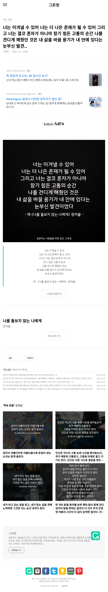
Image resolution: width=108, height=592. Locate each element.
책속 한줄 (7, 369)
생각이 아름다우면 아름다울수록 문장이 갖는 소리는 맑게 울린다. (28, 374)
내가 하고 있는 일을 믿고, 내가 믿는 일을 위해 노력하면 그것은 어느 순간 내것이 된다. (37, 381)
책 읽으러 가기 (54, 335)
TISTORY (54, 585)
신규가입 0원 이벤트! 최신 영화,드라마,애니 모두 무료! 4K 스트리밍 (42, 80)
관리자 (64, 585)
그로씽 (54, 4)
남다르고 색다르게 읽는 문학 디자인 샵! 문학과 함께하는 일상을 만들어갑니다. (44, 104)
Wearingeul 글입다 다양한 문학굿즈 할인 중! (34, 99)
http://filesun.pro (15, 70)
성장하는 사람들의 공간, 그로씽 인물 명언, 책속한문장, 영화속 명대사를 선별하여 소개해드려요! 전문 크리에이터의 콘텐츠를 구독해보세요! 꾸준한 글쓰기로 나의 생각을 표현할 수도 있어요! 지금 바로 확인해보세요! (49, 540)
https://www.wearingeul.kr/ (21, 94)
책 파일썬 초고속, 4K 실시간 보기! (27, 75)
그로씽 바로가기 (54, 293)
